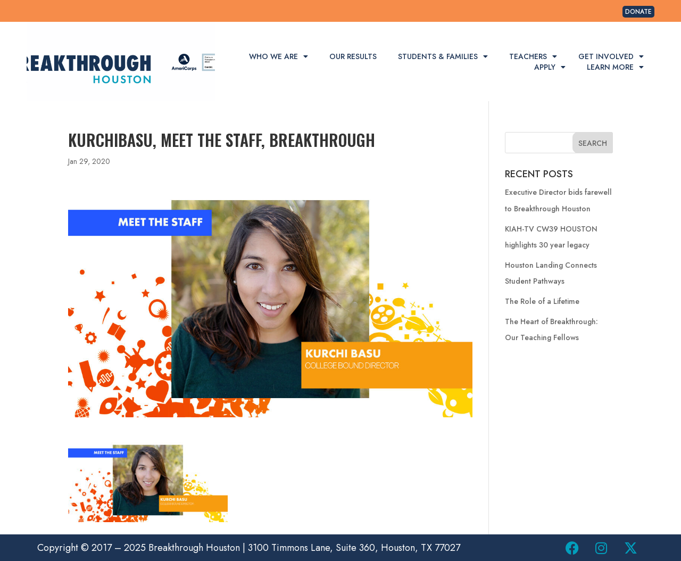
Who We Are (278, 56)
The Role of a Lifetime (542, 301)
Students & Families (443, 56)
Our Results (353, 56)
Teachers (533, 56)
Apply (550, 67)
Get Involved (611, 56)
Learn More (615, 67)
